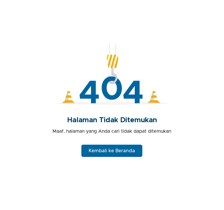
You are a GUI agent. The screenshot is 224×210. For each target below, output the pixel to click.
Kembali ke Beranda (112, 150)
